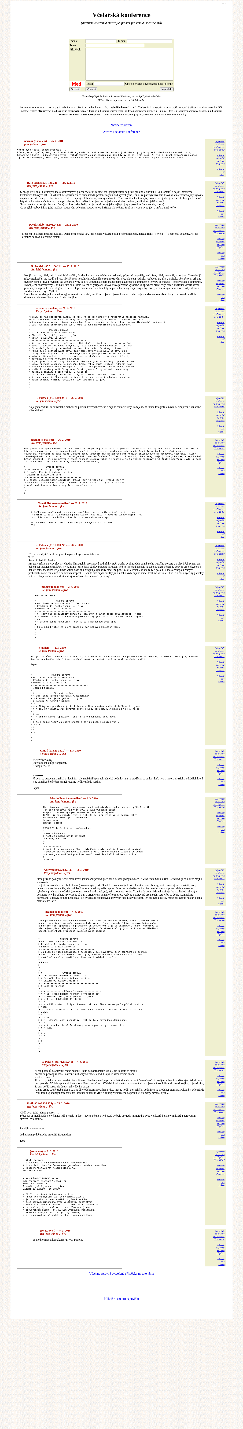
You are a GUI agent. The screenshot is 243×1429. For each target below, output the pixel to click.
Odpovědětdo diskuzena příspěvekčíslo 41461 (218, 1202)
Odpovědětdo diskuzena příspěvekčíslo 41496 (218, 423)
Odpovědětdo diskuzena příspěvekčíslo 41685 (218, 1160)
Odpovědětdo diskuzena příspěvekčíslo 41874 (218, 1341)
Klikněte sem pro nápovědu (121, 1405)
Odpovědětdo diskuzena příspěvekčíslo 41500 (218, 579)
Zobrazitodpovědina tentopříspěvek (220, 165)
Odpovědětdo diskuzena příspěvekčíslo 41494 (218, 318)
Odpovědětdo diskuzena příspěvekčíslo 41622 (218, 811)
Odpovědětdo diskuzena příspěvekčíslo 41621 (218, 691)
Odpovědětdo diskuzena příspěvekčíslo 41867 (218, 1250)
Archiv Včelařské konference (121, 138)
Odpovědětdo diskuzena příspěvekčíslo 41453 (218, 193)
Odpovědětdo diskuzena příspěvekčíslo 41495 (218, 538)
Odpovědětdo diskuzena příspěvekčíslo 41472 (218, 277)
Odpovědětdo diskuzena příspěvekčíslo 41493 (218, 465)
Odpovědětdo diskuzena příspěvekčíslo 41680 (218, 983)
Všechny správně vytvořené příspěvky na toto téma (121, 1380)
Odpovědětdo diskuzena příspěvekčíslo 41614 (218, 621)
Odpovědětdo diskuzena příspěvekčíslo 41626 (218, 859)
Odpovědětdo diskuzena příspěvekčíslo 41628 (218, 941)
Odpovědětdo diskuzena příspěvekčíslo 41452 (218, 151)
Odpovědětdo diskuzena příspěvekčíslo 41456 (218, 235)
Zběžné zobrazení (121, 131)
